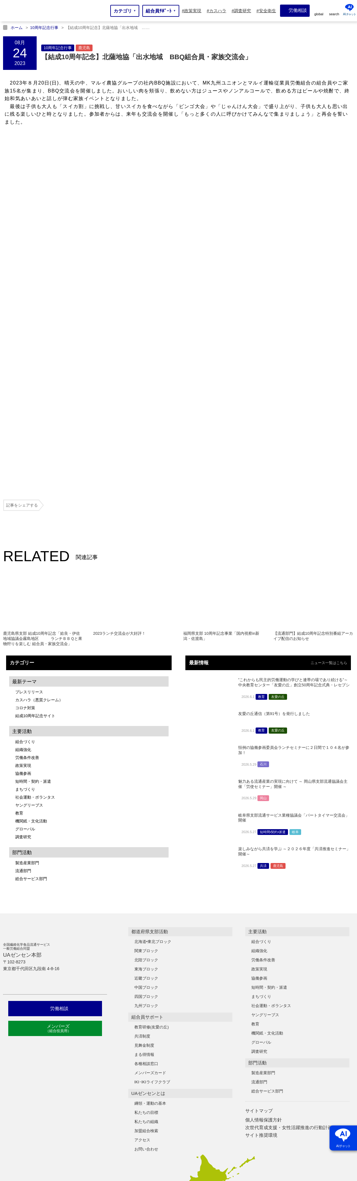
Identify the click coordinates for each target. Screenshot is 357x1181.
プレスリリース (29, 538)
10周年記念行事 (58, 47)
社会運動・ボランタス (35, 644)
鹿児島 (84, 47)
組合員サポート (147, 863)
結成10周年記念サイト (35, 562)
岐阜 (295, 678)
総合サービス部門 (31, 725)
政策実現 (23, 612)
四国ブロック (146, 843)
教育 (19, 660)
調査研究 (23, 683)
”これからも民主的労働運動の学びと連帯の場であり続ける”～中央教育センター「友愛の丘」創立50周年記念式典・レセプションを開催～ (294, 531)
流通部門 (23, 717)
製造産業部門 (27, 709)
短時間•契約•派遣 (273, 678)
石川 (263, 611)
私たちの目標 (146, 959)
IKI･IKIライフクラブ (152, 928)
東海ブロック (146, 816)
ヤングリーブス (29, 652)
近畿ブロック (146, 825)
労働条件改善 (27, 604)
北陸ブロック (146, 806)
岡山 (263, 645)
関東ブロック (146, 797)
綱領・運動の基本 (150, 950)
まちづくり (25, 636)
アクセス (142, 986)
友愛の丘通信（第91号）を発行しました (274, 560)
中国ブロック (146, 834)
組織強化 (23, 596)
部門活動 (257, 909)
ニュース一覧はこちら (329, 509)
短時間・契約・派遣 (33, 628)
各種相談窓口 (146, 910)
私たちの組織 (146, 968)
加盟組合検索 (146, 977)
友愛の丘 (278, 543)
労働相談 (55, 855)
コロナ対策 (25, 554)
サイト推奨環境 (261, 981)
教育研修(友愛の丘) (151, 874)
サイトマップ (259, 957)
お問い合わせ (146, 996)
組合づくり (25, 588)
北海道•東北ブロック (153, 788)
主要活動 (257, 778)
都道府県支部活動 (149, 778)
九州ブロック (146, 852)
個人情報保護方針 (263, 966)
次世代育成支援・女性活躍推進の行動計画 (288, 974)
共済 (263, 712)
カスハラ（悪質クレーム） (39, 546)
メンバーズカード (150, 919)
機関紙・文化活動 (31, 668)
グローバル (25, 676)
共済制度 (142, 883)
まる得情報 (144, 901)
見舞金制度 (144, 892)
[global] (318, 10)
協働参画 (23, 620)
